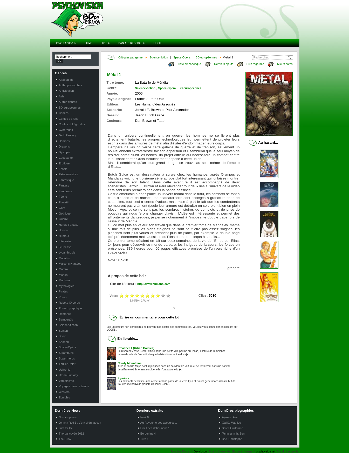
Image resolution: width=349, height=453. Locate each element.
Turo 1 (144, 439)
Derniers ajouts (223, 63)
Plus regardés (255, 63)
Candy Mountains (130, 363)
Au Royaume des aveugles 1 (158, 422)
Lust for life (66, 428)
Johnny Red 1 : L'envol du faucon (80, 422)
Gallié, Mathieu (231, 422)
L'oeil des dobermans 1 (155, 428)
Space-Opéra (181, 57)
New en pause (68, 417)
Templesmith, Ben (233, 433)
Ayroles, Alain (230, 417)
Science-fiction (158, 57)
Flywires (123, 378)
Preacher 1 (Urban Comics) (136, 348)
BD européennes (206, 57)
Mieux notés (284, 63)
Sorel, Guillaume (232, 428)
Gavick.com (200, 451)
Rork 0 (144, 417)
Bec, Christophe (232, 439)
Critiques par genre (130, 57)
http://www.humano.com (153, 283)
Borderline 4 (148, 433)
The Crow (65, 439)
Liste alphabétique (189, 63)
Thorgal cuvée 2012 (71, 433)
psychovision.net (265, 451)
